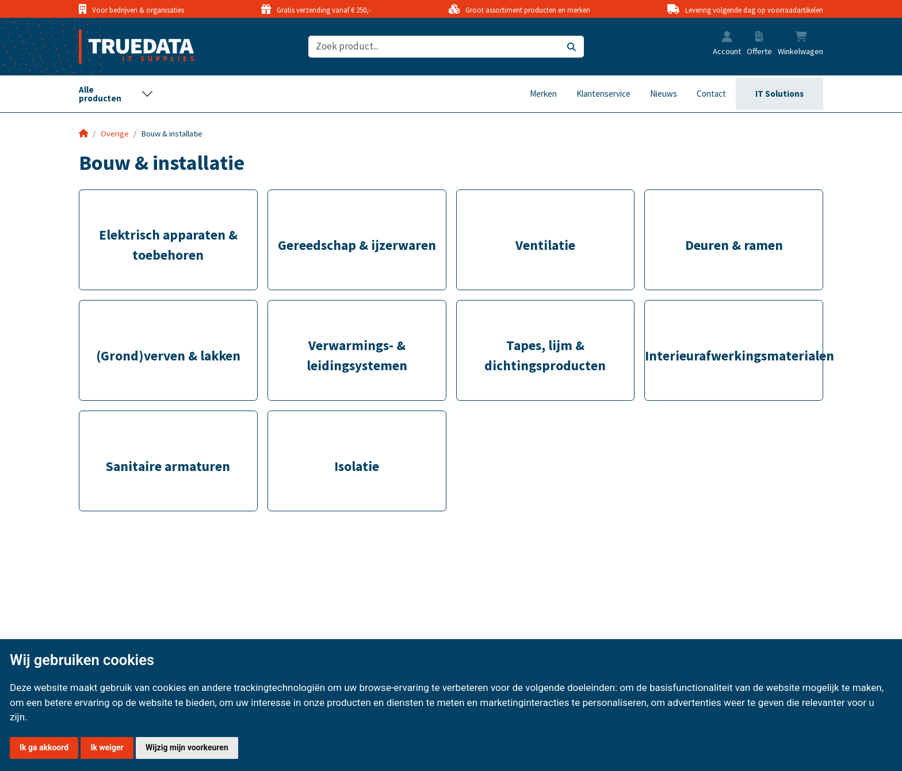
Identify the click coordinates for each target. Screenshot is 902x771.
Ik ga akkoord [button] (44, 747)
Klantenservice (603, 93)
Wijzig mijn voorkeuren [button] (187, 747)
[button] (727, 38)
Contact (711, 93)
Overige (115, 133)
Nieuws (663, 93)
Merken (543, 93)
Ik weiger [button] (106, 747)
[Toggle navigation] (116, 93)
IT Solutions (779, 93)
